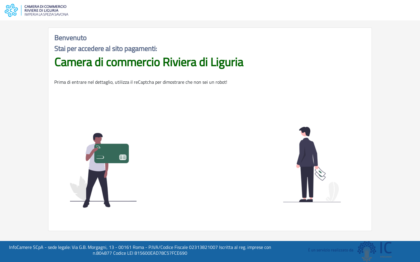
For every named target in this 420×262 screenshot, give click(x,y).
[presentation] (210, 171)
